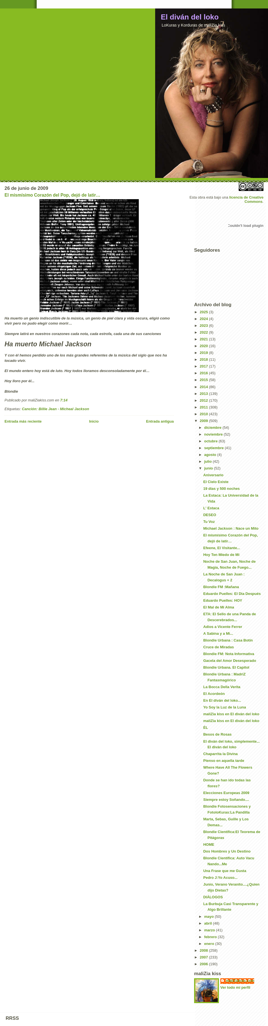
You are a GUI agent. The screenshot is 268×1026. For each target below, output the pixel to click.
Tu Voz (209, 521)
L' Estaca (211, 508)
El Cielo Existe (216, 482)
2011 (204, 407)
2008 (204, 950)
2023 (204, 325)
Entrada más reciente (23, 421)
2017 (204, 366)
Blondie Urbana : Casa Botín (228, 640)
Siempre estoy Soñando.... (226, 799)
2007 (204, 957)
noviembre (214, 434)
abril (208, 923)
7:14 (63, 400)
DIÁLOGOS (213, 897)
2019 (204, 353)
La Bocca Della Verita (221, 687)
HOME (208, 844)
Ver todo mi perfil (235, 987)
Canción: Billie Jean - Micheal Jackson (55, 409)
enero (209, 944)
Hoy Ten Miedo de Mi (221, 555)
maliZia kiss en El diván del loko (231, 714)
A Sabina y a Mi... (218, 633)
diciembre (213, 427)
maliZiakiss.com (240, 981)
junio (209, 468)
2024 (204, 319)
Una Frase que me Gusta (224, 871)
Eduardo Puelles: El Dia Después (232, 594)
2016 (204, 373)
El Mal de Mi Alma (218, 607)
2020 (204, 346)
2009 (204, 421)
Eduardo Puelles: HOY (222, 600)
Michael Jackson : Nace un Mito (230, 528)
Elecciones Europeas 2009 (226, 793)
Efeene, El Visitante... (221, 548)
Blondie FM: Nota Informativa (228, 654)
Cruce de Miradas (218, 647)
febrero (211, 937)
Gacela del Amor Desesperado (229, 660)
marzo (210, 930)
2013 (204, 394)
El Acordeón (214, 694)
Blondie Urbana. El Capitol (226, 667)
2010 (204, 414)
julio (208, 461)
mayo (209, 916)
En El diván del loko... (222, 700)
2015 (204, 380)
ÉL (205, 727)
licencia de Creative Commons (246, 199)
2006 (204, 964)
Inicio (94, 421)
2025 (204, 312)
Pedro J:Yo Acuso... (220, 877)
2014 (204, 387)
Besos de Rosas (217, 734)
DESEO (209, 515)
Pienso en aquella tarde (223, 760)
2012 (204, 400)
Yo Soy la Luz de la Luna (224, 707)
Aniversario (213, 475)
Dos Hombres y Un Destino (227, 851)
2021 (204, 339)
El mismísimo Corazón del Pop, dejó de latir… (52, 195)
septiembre (214, 448)
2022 (204, 332)
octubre (211, 441)
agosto (210, 455)
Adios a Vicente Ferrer (222, 627)
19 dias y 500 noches (221, 488)
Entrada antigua (160, 421)
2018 (204, 359)
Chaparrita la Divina (220, 754)
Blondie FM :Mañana (221, 587)
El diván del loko (190, 17)
